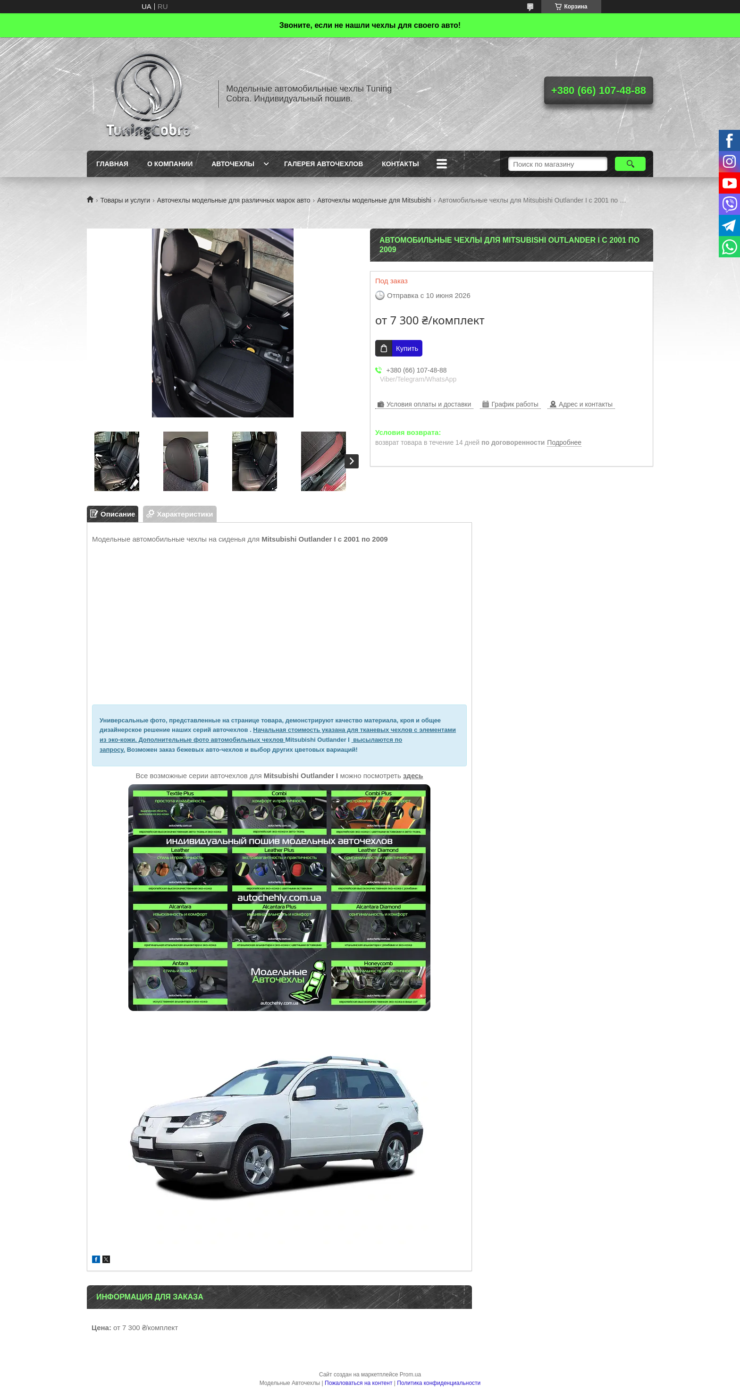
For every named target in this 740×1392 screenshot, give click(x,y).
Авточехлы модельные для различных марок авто (234, 200)
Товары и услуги (125, 200)
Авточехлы (232, 164)
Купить (407, 348)
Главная (112, 164)
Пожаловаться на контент (358, 1383)
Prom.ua (410, 1374)
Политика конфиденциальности (438, 1383)
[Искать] (630, 164)
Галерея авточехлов (323, 164)
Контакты (400, 164)
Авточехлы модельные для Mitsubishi (374, 200)
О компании (170, 164)
